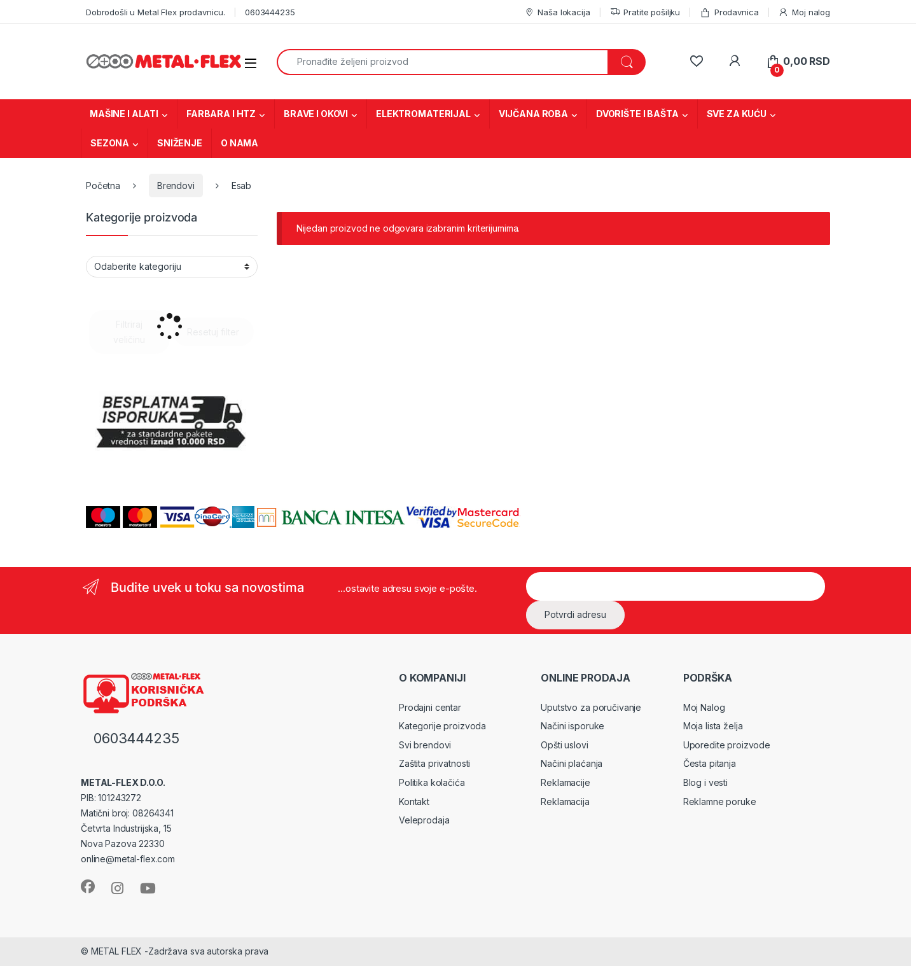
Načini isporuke (572, 725)
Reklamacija (565, 801)
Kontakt (414, 801)
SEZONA (109, 142)
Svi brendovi (425, 744)
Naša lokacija (557, 12)
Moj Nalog (704, 707)
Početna (103, 185)
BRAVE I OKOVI (316, 113)
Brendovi (176, 185)
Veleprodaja (424, 820)
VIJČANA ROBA (533, 113)
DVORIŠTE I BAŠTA (637, 113)
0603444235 (270, 12)
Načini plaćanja (571, 763)
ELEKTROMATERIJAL (423, 113)
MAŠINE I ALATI (124, 113)
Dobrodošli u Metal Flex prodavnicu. (155, 12)
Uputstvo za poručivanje (591, 707)
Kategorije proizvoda (442, 725)
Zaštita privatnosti (434, 763)
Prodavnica (729, 12)
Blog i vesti (705, 782)
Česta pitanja (709, 763)
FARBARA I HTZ (221, 113)
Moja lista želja (713, 725)
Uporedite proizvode (726, 744)
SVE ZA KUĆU (737, 113)
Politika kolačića (432, 782)
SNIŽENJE (179, 142)
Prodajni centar (430, 707)
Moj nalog (804, 12)
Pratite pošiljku (645, 12)
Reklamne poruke (719, 801)
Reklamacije (565, 782)
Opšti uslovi (564, 744)
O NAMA (239, 142)
